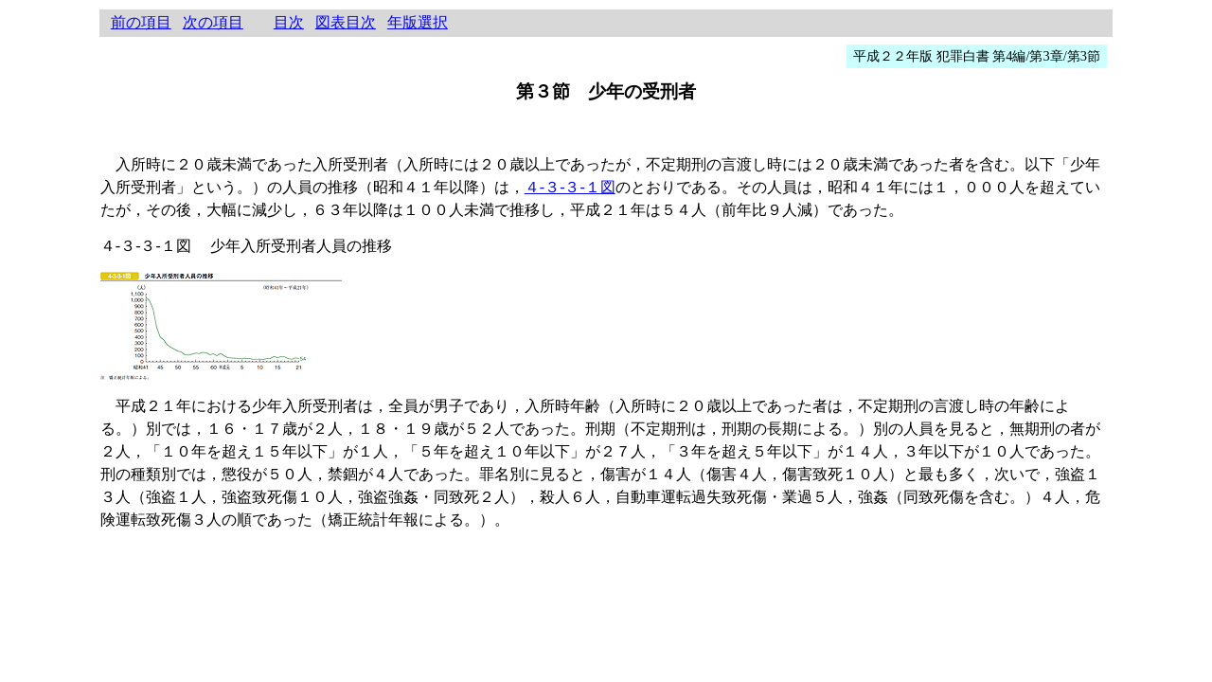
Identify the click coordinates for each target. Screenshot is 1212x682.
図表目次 (345, 22)
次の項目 (213, 22)
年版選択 (417, 22)
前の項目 (141, 22)
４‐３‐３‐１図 (570, 187)
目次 (289, 22)
